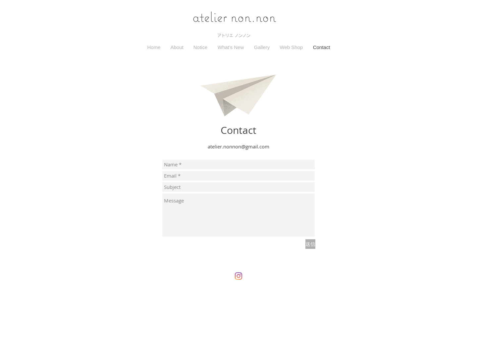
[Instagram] (238, 276)
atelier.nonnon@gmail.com (238, 146)
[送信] (310, 244)
